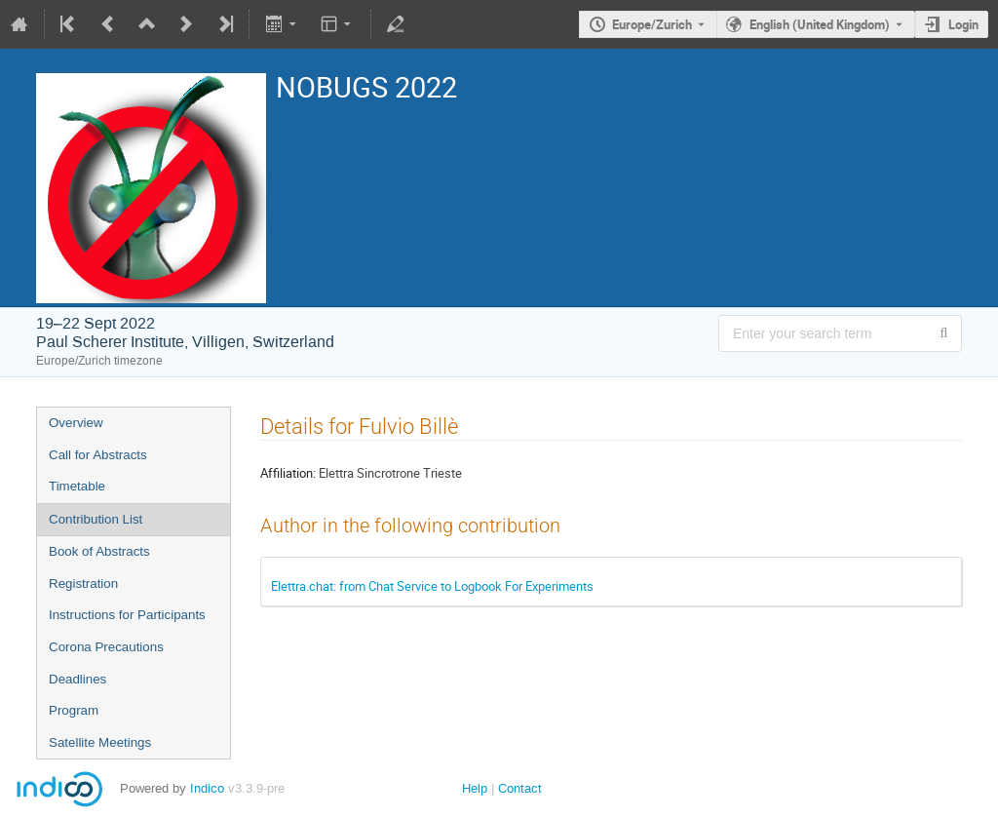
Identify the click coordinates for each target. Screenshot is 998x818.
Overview (76, 422)
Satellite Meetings (100, 742)
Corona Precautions (106, 647)
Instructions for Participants (127, 614)
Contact (520, 788)
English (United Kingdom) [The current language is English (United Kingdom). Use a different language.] (819, 24)
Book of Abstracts (99, 551)
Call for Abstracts (98, 455)
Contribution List (95, 519)
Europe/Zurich (652, 24)
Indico (207, 788)
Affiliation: (288, 473)
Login (963, 24)
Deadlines (77, 679)
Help (474, 788)
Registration (83, 583)
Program (73, 710)
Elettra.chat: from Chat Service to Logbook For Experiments (432, 586)
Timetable (77, 486)
